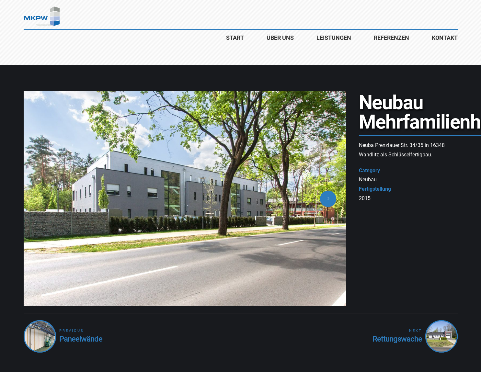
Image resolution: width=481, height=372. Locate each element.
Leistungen (333, 37)
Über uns (280, 37)
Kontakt (445, 37)
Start (235, 37)
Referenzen (391, 37)
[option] (185, 198)
